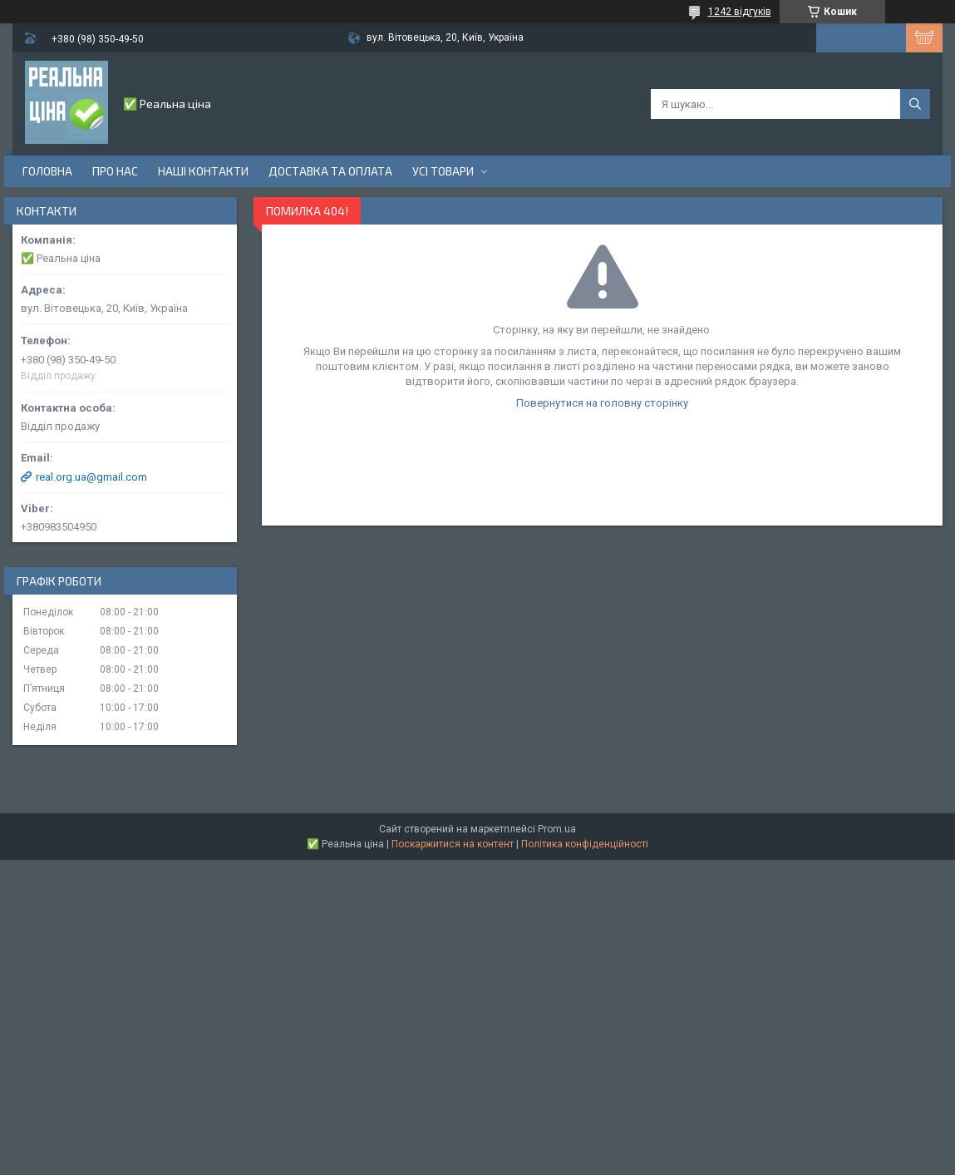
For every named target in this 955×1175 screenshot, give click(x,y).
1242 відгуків (739, 11)
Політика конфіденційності (584, 844)
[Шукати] (915, 104)
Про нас (115, 171)
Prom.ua (557, 829)
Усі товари (443, 171)
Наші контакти (203, 171)
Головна (47, 171)
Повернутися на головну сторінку (602, 403)
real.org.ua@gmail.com (91, 477)
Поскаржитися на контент (452, 844)
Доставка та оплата (330, 171)
